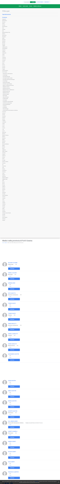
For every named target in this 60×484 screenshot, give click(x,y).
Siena (3, 190)
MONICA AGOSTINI (12, 400)
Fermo (3, 64)
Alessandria (4, 20)
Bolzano (3, 41)
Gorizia (3, 114)
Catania (3, 51)
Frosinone (4, 111)
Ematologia (5, 80)
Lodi (3, 129)
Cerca (33, 2)
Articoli (30, 6)
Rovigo (3, 185)
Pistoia (3, 168)
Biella (3, 38)
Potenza (4, 171)
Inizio (3, 242)
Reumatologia (5, 108)
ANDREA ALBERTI (12, 441)
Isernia (3, 119)
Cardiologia (5, 75)
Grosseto (4, 116)
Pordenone (4, 170)
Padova (3, 154)
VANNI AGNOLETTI (12, 323)
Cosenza (4, 57)
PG (2, 164)
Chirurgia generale (6, 76)
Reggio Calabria (5, 177)
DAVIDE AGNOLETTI (12, 343)
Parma (3, 157)
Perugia (3, 160)
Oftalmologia (5, 98)
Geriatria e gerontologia (7, 83)
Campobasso (4, 48)
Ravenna (4, 176)
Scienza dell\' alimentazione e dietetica (10, 110)
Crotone (3, 60)
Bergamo (4, 36)
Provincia (29, 17)
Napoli (3, 145)
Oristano (4, 152)
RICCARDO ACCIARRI (12, 262)
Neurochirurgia (6, 97)
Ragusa (3, 174)
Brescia (3, 42)
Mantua (3, 133)
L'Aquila (3, 120)
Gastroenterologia (6, 82)
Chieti (3, 54)
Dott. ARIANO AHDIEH (13, 421)
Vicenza (3, 218)
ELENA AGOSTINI (12, 380)
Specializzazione (29, 14)
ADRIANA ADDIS (11, 283)
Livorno (3, 127)
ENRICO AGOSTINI (12, 390)
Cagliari (3, 45)
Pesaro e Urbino (5, 161)
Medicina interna (6, 92)
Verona (3, 215)
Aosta (3, 23)
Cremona (4, 58)
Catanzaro (4, 52)
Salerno (3, 186)
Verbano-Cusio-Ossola (6, 212)
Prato (3, 173)
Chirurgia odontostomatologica (9, 79)
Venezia (3, 211)
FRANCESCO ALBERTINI (13, 472)
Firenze (3, 67)
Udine (3, 208)
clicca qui (36, 481)
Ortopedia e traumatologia (8, 101)
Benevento (4, 35)
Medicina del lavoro (6, 88)
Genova (3, 113)
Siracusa (4, 192)
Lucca (3, 130)
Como (3, 55)
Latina (3, 123)
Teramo (3, 198)
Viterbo (3, 220)
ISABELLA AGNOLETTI (13, 333)
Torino (3, 201)
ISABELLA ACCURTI (12, 272)
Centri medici (25, 6)
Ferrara (3, 66)
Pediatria (4, 105)
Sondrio (3, 193)
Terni (3, 199)
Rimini (3, 182)
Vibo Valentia (4, 217)
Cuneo (3, 61)
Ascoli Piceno (4, 26)
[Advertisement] (10, 230)
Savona (3, 189)
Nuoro (3, 148)
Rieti (3, 180)
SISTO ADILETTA (12, 293)
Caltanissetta (4, 47)
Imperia (3, 117)
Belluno (3, 33)
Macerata (4, 132)
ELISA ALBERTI (11, 461)
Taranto (3, 196)
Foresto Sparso (5, 70)
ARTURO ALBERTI (12, 451)
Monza (3, 142)
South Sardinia (5, 195)
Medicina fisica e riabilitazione (8, 89)
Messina (3, 138)
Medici (20, 6)
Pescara (3, 163)
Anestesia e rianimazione (8, 73)
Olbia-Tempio (4, 151)
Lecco (3, 126)
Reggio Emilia (4, 179)
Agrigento (4, 19)
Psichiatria (5, 107)
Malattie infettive (6, 86)
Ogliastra (4, 149)
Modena (3, 141)
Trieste (3, 207)
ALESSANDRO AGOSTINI (13, 354)
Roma (3, 183)
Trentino (3, 204)
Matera (3, 136)
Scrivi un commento (12, 269)
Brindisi (3, 44)
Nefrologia (5, 95)
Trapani (3, 202)
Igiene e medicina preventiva (8, 85)
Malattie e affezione (37, 6)
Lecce (3, 124)
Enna (3, 63)
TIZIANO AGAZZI (12, 303)
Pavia (3, 158)
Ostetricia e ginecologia (7, 102)
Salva (9, 266)
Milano (3, 139)
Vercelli (3, 214)
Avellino (3, 29)
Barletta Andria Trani (6, 32)
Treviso (3, 205)
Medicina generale (6, 91)
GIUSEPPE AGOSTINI (12, 411)
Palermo (4, 155)
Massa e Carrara (5, 135)
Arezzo (3, 25)
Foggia (3, 69)
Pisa (3, 167)
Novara (3, 146)
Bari (3, 30)
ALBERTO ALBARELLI (12, 431)
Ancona (3, 22)
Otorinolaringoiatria (6, 104)
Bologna (3, 39)
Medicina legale (6, 94)
